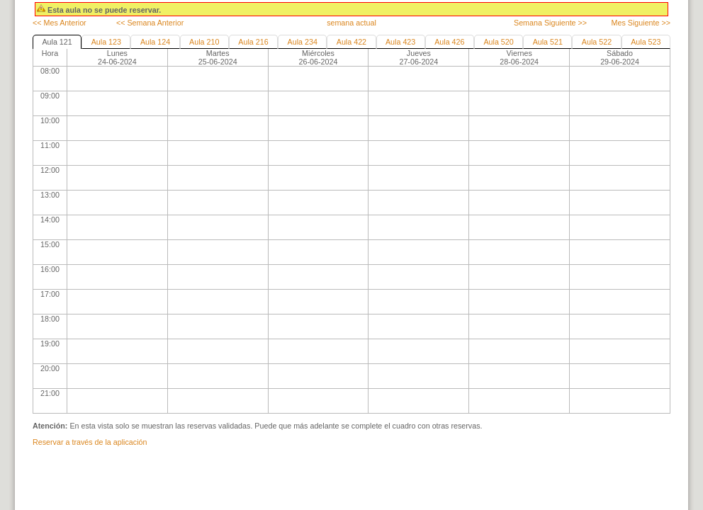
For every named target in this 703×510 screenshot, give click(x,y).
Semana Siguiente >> (550, 22)
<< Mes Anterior (59, 22)
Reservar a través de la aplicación (90, 442)
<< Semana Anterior (150, 22)
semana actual (351, 22)
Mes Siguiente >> (641, 22)
